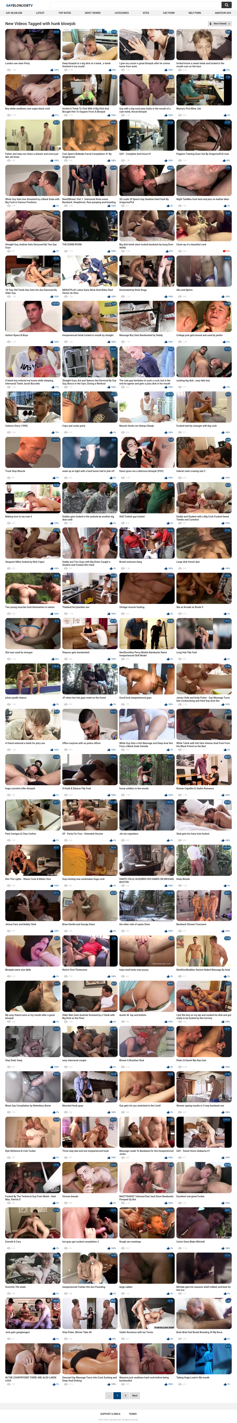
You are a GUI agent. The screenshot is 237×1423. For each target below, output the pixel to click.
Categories (122, 13)
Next (134, 1395)
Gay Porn (169, 13)
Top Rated (65, 13)
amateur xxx (223, 13)
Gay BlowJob (14, 13)
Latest (40, 13)
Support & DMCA (110, 1414)
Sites (146, 13)
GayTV (19, 5)
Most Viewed (93, 13)
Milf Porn (195, 13)
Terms (133, 1414)
